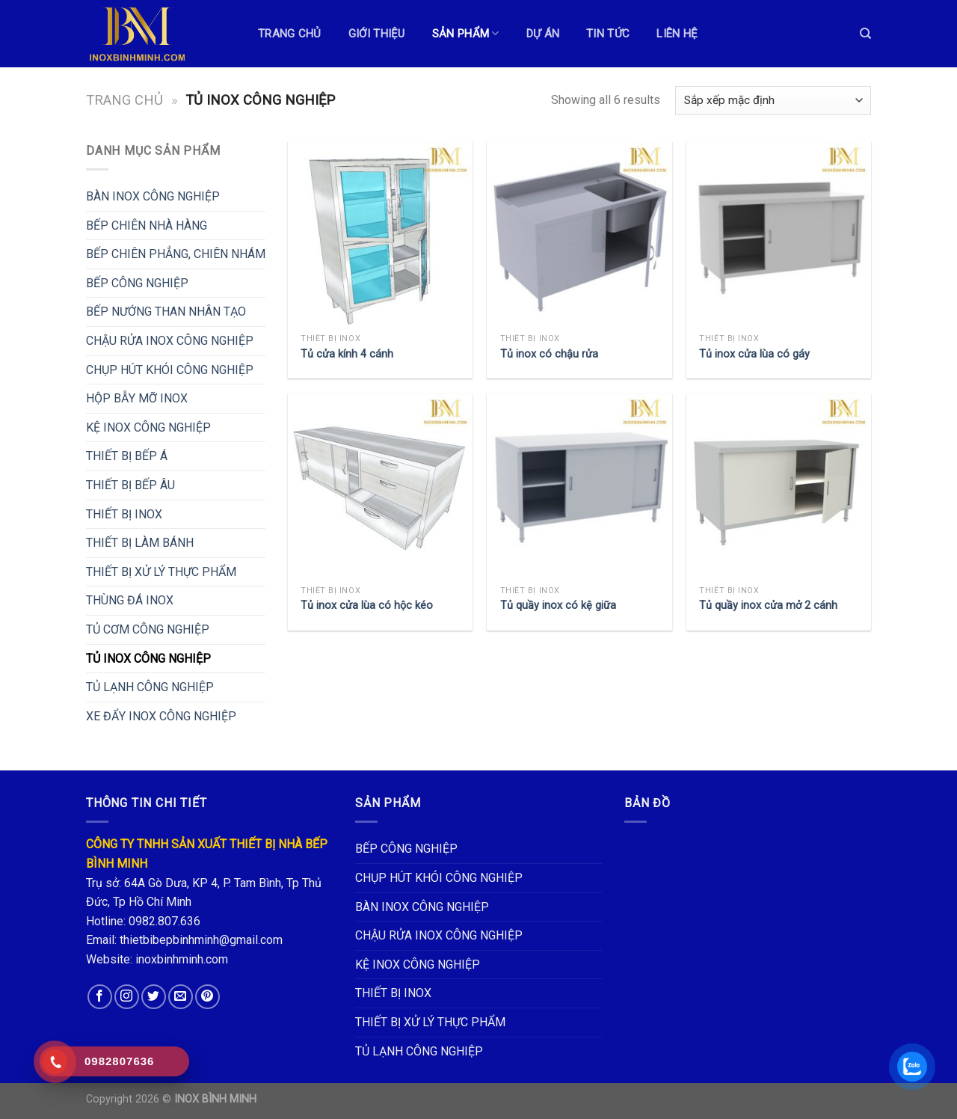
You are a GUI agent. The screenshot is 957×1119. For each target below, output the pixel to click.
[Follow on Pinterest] (207, 996)
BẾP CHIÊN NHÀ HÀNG (146, 225)
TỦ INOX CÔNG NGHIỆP (148, 659)
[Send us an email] (180, 996)
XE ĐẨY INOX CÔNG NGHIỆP (161, 716)
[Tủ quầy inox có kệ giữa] (579, 485)
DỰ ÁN (543, 33)
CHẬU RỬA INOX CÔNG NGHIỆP (169, 341)
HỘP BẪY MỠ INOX (137, 398)
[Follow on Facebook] (99, 996)
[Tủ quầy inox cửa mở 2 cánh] (778, 485)
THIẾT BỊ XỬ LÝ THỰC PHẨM (161, 572)
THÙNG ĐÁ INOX (129, 600)
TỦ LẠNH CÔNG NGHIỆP (150, 687)
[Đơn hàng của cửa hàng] (773, 100)
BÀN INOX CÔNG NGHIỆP (153, 196)
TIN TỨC (608, 33)
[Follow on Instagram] (126, 996)
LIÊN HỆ (677, 33)
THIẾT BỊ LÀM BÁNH (140, 543)
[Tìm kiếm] (865, 33)
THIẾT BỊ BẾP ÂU (130, 485)
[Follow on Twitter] (153, 996)
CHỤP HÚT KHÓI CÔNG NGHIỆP (169, 370)
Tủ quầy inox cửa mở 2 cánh (768, 605)
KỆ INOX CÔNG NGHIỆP (148, 427)
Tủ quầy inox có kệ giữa (558, 605)
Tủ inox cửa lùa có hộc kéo (367, 605)
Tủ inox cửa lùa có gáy (754, 354)
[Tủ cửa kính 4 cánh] (380, 233)
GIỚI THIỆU (376, 33)
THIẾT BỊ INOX (124, 514)
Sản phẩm (465, 33)
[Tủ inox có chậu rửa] (579, 233)
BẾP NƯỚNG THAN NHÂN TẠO (166, 311)
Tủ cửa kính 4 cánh (347, 354)
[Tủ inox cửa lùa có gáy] (778, 233)
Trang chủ (124, 100)
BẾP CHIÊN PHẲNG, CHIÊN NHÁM (175, 254)
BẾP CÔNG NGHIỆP (137, 283)
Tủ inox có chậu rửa (549, 354)
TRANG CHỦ (289, 33)
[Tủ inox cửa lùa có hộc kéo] (380, 485)
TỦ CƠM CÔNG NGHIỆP (147, 629)
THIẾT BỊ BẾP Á (126, 456)
